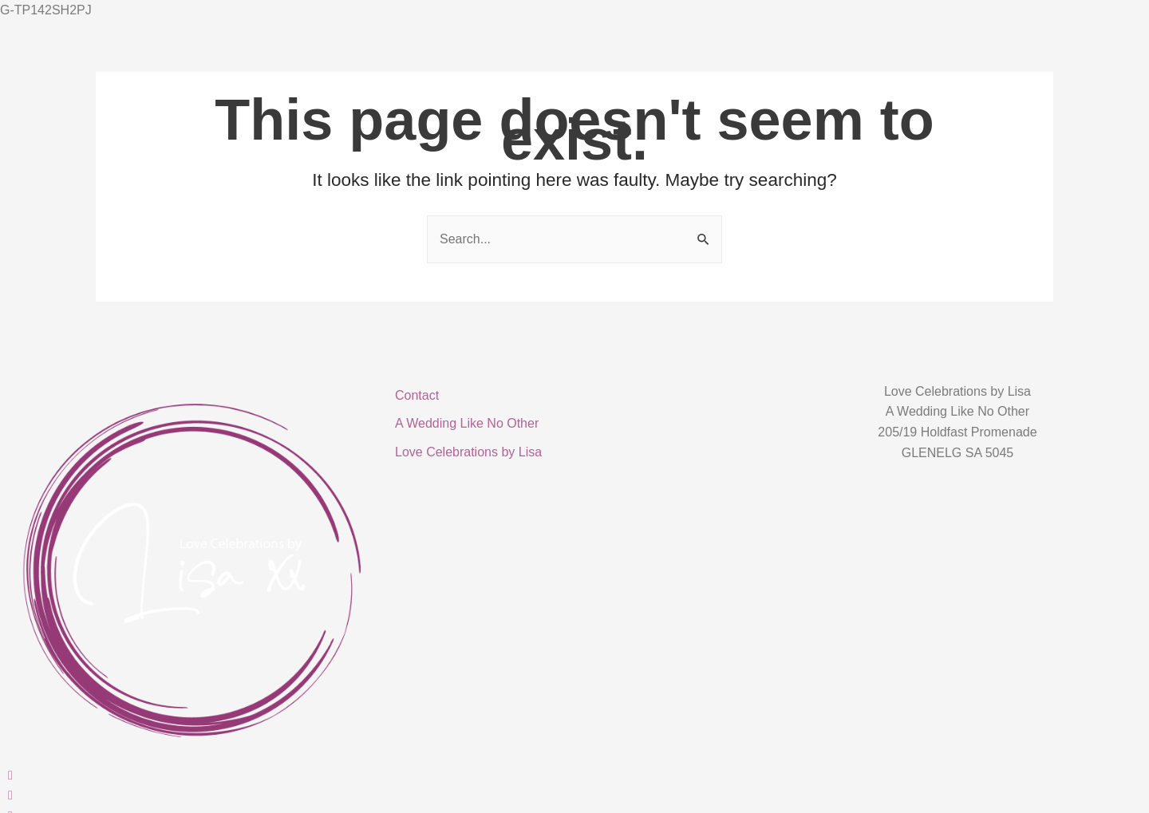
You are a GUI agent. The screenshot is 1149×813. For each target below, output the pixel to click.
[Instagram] (191, 794)
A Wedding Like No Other (467, 423)
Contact (417, 395)
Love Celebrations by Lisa (468, 452)
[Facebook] (191, 774)
